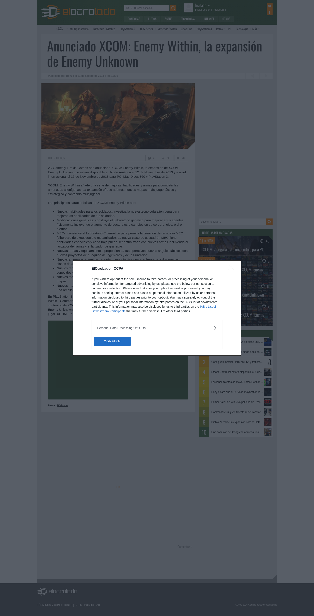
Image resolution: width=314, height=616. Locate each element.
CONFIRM (114, 341)
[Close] (232, 269)
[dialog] (157, 308)
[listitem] (157, 328)
